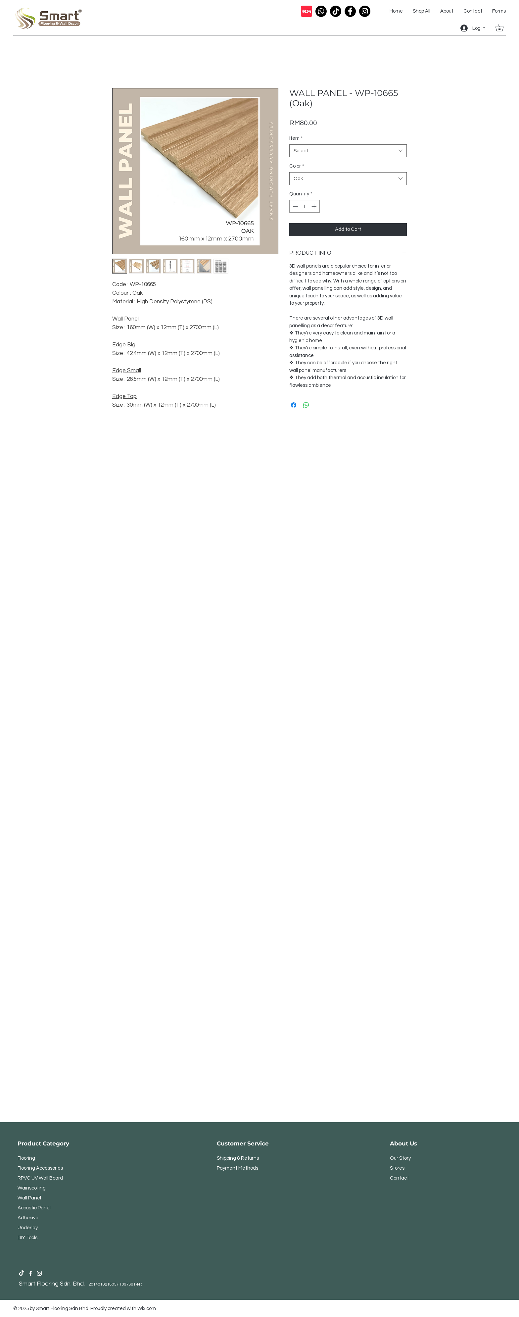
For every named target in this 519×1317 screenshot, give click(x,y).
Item (296, 138)
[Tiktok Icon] (335, 11)
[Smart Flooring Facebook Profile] (30, 1273)
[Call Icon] (321, 11)
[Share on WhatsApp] (306, 405)
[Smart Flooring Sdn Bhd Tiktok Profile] (21, 1273)
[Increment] (314, 206)
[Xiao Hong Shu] (306, 11)
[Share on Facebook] (294, 405)
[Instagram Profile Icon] (364, 11)
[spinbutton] (304, 206)
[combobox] (348, 150)
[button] (502, 27)
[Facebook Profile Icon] (350, 11)
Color (296, 166)
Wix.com (146, 1308)
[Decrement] (294, 206)
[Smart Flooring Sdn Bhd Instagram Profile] (39, 1273)
